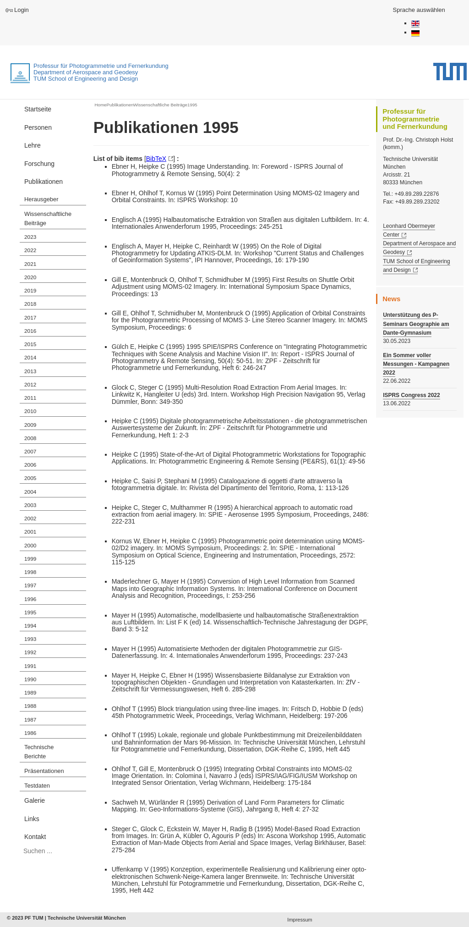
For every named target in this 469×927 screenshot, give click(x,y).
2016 (30, 331)
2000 (30, 545)
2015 (30, 344)
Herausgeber (41, 199)
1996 (30, 599)
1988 (30, 706)
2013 (30, 371)
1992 (30, 652)
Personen (38, 127)
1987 (30, 720)
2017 (30, 318)
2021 (30, 264)
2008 (30, 438)
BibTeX (156, 158)
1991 (30, 666)
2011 (30, 398)
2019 (30, 290)
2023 (30, 237)
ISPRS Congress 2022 (411, 395)
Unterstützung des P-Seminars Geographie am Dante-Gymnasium (416, 324)
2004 (30, 492)
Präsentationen (44, 770)
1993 (30, 639)
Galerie (34, 800)
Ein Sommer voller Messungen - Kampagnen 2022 (416, 364)
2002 (30, 518)
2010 (30, 411)
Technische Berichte (39, 752)
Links (31, 818)
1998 (30, 572)
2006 (30, 465)
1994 (30, 626)
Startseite (37, 109)
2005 (30, 478)
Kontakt (35, 836)
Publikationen (43, 181)
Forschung (39, 163)
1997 (30, 585)
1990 (30, 679)
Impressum (299, 919)
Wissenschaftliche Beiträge (47, 218)
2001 (30, 532)
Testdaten (37, 785)
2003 (30, 505)
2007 (30, 451)
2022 (30, 250)
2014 (30, 357)
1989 (30, 693)
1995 (30, 612)
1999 (30, 559)
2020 (30, 277)
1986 (30, 733)
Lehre (32, 145)
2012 (30, 384)
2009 (30, 425)
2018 (30, 304)
